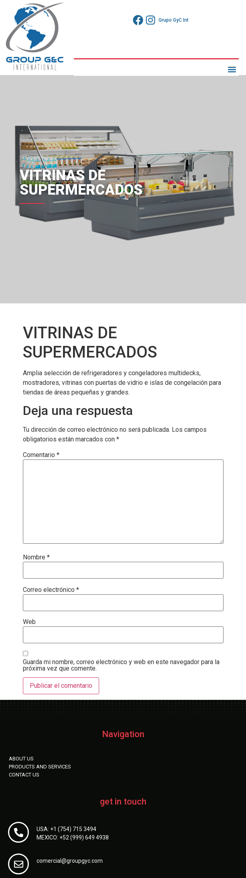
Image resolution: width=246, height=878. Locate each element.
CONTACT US (24, 775)
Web (29, 622)
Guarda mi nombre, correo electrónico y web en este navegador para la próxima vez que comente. (121, 665)
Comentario (41, 455)
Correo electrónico (51, 590)
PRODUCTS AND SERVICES (40, 767)
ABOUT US (21, 759)
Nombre (36, 557)
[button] (232, 69)
